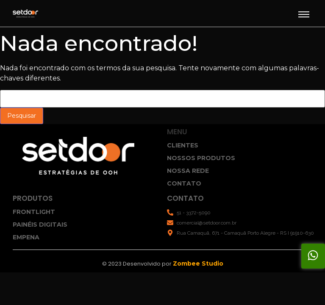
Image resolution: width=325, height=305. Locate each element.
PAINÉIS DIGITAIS (40, 224)
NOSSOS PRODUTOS (201, 158)
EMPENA (26, 237)
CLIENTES (182, 145)
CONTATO (184, 183)
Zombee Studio (198, 263)
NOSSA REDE (188, 171)
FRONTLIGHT (34, 212)
